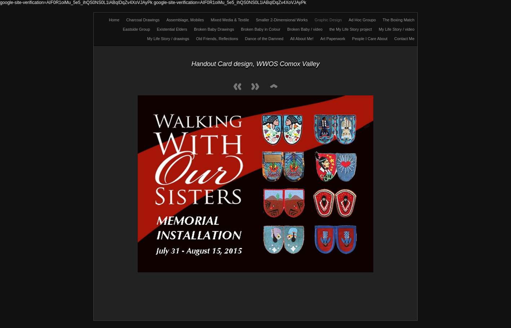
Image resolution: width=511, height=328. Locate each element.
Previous (237, 87)
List (274, 87)
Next (255, 87)
